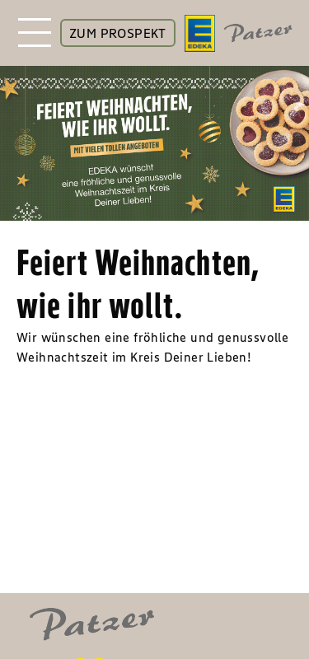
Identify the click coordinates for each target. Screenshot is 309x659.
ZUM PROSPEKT (117, 33)
